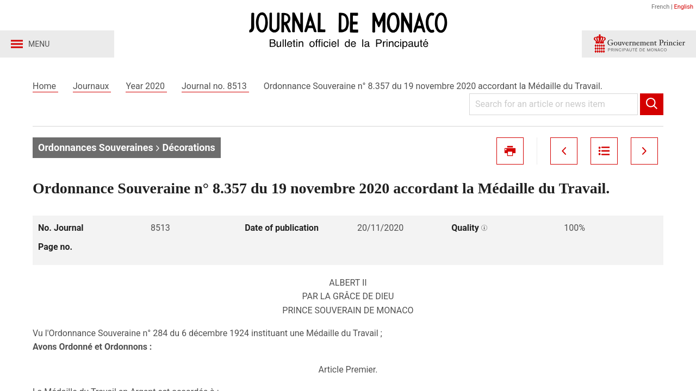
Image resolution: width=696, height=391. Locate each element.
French (660, 6)
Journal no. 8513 (215, 86)
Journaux (92, 86)
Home (45, 86)
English (683, 6)
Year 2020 (146, 86)
